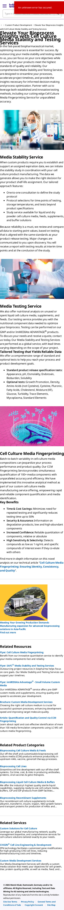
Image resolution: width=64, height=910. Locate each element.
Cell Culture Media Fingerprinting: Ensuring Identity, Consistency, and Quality (32, 566)
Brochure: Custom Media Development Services (26, 702)
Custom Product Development (18, 25)
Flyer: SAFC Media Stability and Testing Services (27, 665)
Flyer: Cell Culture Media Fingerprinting (22, 652)
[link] (10, 901)
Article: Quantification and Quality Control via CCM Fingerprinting (28, 719)
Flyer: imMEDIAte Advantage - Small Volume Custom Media (30, 683)
